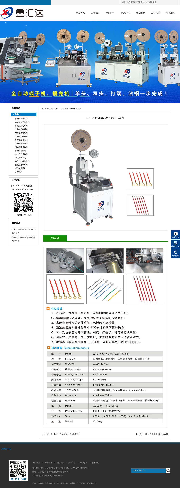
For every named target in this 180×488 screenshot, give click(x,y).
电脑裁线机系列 (21, 129)
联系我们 (171, 13)
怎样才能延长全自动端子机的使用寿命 (23, 239)
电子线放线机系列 (22, 161)
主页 (52, 109)
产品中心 (125, 13)
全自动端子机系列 (22, 122)
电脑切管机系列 (21, 136)
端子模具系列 (20, 168)
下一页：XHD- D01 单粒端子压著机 (152, 434)
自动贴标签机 (20, 151)
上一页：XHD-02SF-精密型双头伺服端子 (61, 434)
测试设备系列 (20, 158)
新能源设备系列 (21, 126)
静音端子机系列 (21, 133)
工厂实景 (156, 13)
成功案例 (140, 13)
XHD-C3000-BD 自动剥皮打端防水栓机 (24, 231)
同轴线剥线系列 (21, 144)
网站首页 (80, 13)
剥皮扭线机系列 (21, 154)
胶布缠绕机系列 (21, 147)
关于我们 (95, 13)
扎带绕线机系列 (21, 140)
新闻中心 (110, 13)
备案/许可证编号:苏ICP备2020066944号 (47, 476)
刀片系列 (18, 172)
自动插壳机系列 (21, 119)
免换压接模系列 (21, 165)
